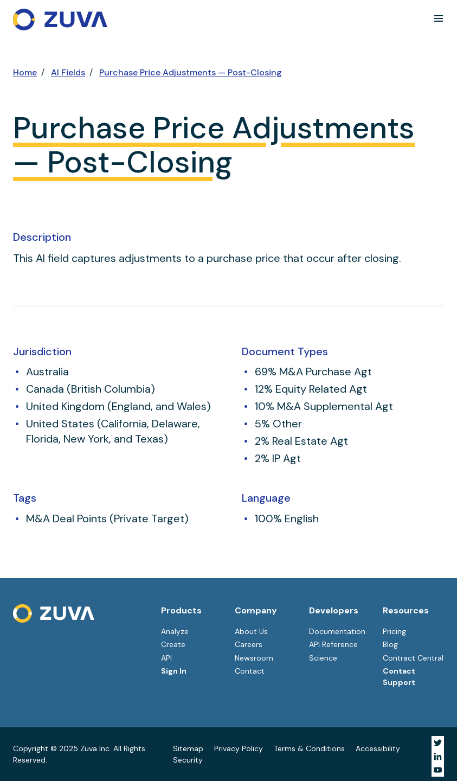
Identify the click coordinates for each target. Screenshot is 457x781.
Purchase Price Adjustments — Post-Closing (190, 72)
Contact (250, 671)
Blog (390, 644)
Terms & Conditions (309, 748)
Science (323, 658)
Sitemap (188, 748)
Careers (248, 644)
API (166, 658)
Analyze (175, 631)
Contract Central (413, 658)
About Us (251, 631)
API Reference (333, 644)
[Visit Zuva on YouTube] (438, 770)
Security (188, 760)
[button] (438, 18)
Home (25, 72)
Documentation (337, 631)
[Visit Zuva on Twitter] (438, 743)
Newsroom (254, 658)
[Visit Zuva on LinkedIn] (438, 756)
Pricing (394, 631)
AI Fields (68, 72)
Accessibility (378, 748)
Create (173, 644)
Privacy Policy (238, 748)
